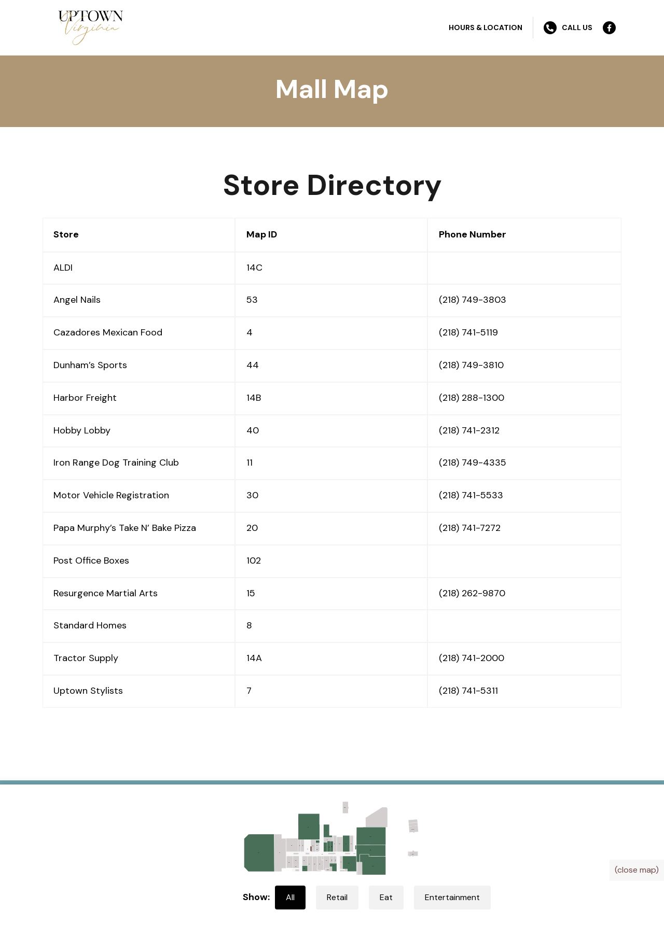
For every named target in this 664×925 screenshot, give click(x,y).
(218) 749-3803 (472, 299)
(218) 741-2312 (469, 430)
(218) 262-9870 (472, 593)
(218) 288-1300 (471, 397)
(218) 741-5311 (468, 690)
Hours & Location (485, 27)
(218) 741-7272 (470, 528)
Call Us (568, 27)
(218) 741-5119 (468, 332)
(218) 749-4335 (472, 462)
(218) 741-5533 (471, 495)
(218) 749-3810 (471, 365)
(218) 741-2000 (471, 658)
